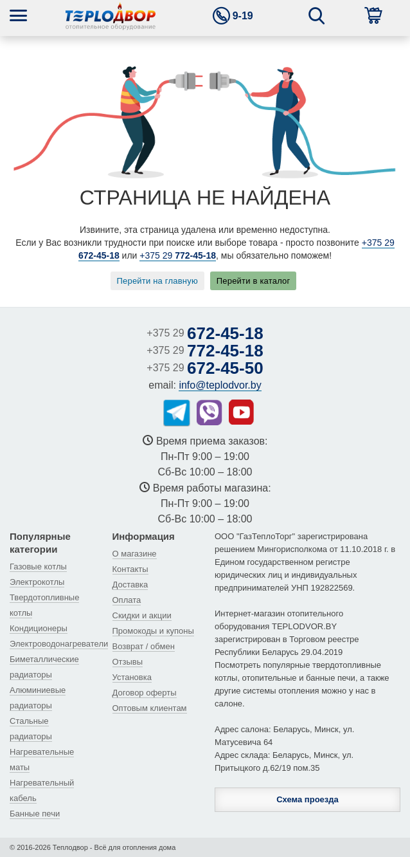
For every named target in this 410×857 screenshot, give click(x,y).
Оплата (126, 600)
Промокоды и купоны (153, 631)
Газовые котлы (38, 566)
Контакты (130, 569)
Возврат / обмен (143, 646)
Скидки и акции (142, 615)
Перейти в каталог (253, 281)
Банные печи (35, 813)
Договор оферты (144, 692)
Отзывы (127, 662)
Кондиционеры (38, 628)
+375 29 (177, 255)
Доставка (130, 584)
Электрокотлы (37, 582)
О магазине (134, 553)
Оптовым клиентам (149, 708)
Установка (132, 677)
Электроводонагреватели (59, 644)
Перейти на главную (157, 281)
